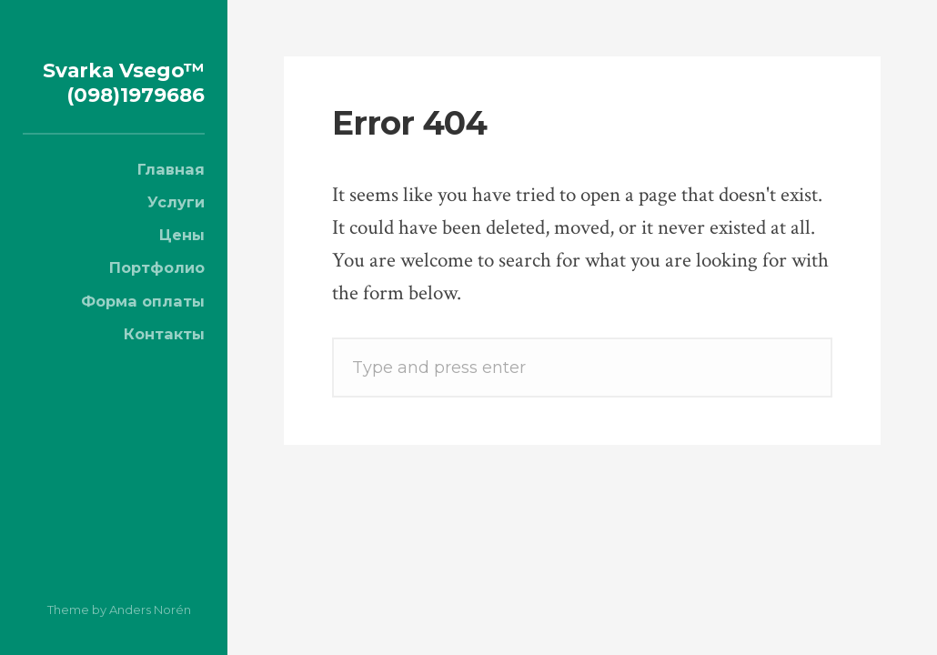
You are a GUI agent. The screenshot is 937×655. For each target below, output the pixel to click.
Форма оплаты (143, 325)
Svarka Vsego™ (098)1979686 (119, 93)
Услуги (176, 226)
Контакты (164, 358)
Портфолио (157, 292)
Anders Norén (150, 609)
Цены (182, 259)
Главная (171, 193)
